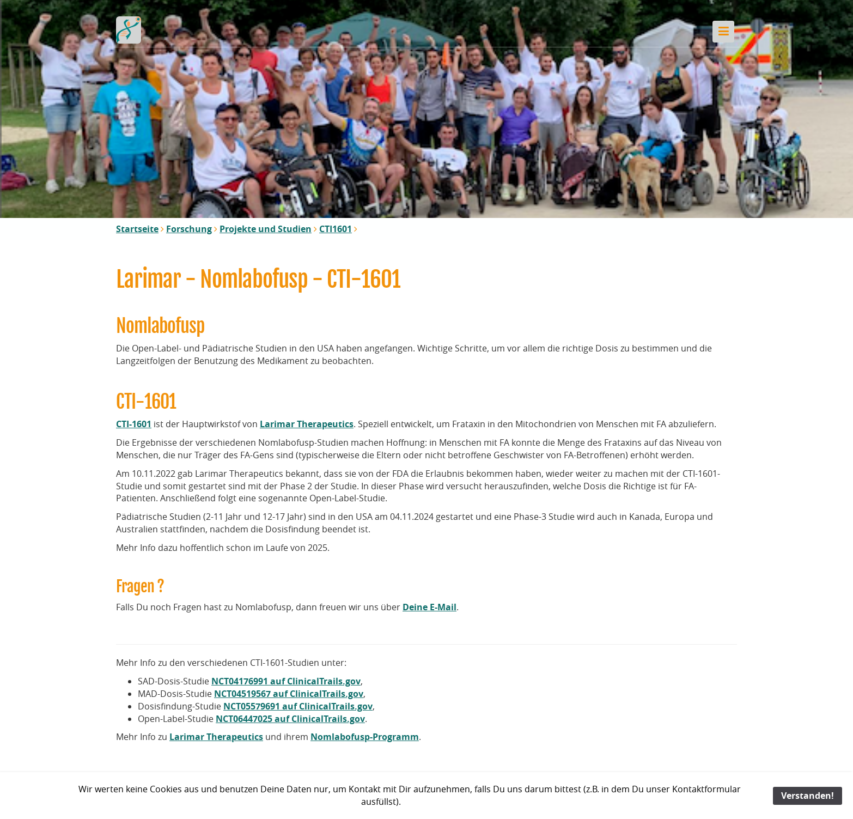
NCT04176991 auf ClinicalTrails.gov (286, 681)
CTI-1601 (133, 424)
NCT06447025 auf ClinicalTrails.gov (290, 719)
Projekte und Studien (266, 229)
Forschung (189, 229)
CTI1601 (335, 229)
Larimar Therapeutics (307, 424)
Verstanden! (807, 796)
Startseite (137, 229)
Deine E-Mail (429, 607)
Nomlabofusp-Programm (364, 737)
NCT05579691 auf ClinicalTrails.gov (298, 706)
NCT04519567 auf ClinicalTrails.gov (288, 694)
